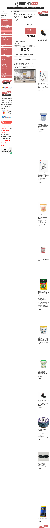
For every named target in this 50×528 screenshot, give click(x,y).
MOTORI (3, 52)
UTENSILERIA (5, 69)
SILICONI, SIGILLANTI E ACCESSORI (4, 65)
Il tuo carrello (23, 7)
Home (9, 7)
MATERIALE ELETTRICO (4, 49)
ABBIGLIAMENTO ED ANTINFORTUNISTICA (6, 24)
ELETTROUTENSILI (6, 42)
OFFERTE (4, 76)
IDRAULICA (4, 46)
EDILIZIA (3, 37)
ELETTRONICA (5, 40)
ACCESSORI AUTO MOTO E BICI (6, 20)
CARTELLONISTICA (6, 33)
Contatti (40, 7)
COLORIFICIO (4, 35)
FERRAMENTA (5, 44)
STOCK (3, 71)
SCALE (3, 60)
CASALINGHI (17, 11)
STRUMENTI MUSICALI (4, 74)
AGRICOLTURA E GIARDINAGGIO (5, 28)
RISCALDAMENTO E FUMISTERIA (6, 57)
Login (15, 7)
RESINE (3, 54)
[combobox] (6, 17)
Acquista (30, 30)
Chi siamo (33, 7)
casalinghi (30, 56)
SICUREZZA (4, 62)
